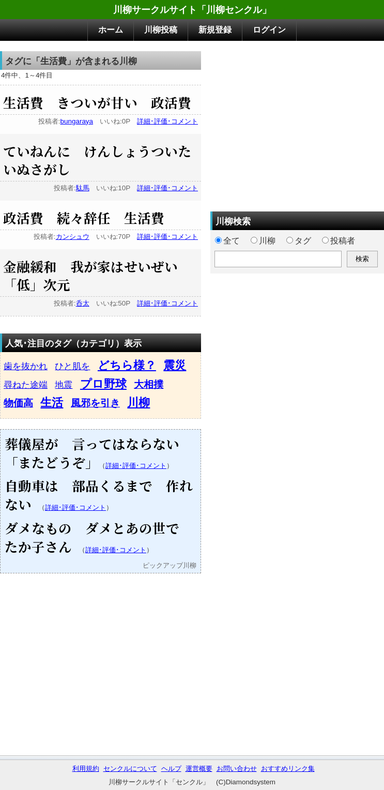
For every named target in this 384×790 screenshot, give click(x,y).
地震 (63, 384)
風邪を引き (95, 403)
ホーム (110, 29)
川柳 (138, 402)
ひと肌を (72, 366)
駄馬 (82, 188)
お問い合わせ (237, 768)
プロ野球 (103, 383)
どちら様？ (127, 365)
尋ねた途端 (26, 384)
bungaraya (77, 121)
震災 (174, 365)
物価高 (18, 403)
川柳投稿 (160, 29)
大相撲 (148, 384)
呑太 (82, 303)
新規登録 (215, 29)
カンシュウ (72, 236)
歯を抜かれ (26, 366)
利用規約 (85, 768)
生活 (51, 402)
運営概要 (199, 768)
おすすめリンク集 (288, 768)
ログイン (269, 29)
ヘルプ (171, 768)
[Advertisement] (297, 123)
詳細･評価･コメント (167, 121)
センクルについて (130, 768)
